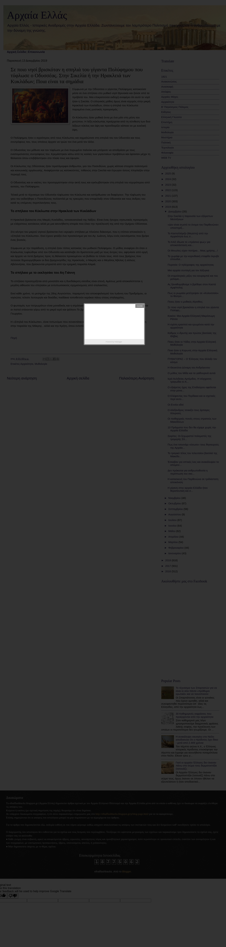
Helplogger (118, 342)
